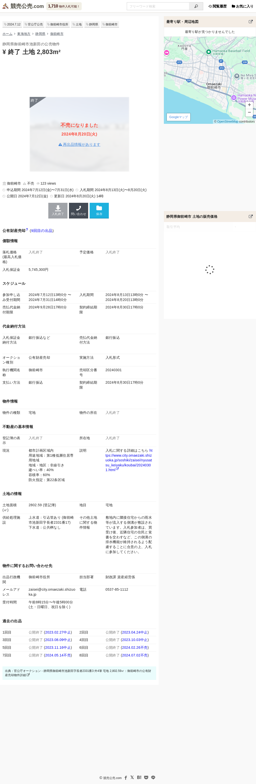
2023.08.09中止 (58, 640)
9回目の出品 (42, 230)
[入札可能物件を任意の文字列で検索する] (158, 6)
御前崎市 (112, 24)
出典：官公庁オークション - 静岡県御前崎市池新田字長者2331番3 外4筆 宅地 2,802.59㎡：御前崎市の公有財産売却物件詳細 (78, 673)
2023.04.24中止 (134, 632)
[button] (249, 105)
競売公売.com (112, 778)
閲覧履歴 (217, 6)
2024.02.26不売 (134, 647)
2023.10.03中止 (134, 640)
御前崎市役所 (59, 24)
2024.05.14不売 (58, 655)
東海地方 (23, 34)
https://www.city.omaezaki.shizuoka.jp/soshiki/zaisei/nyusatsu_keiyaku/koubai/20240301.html (129, 460)
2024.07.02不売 (134, 655)
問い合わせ (78, 210)
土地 (79, 24)
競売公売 (21, 6)
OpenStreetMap (227, 121)
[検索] (196, 6)
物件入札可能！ (64, 6)
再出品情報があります (79, 144)
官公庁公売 (35, 24)
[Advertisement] (79, 75)
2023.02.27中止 (58, 632)
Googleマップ (178, 117)
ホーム (7, 34)
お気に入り (243, 6)
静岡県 (93, 24)
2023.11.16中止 (58, 647)
